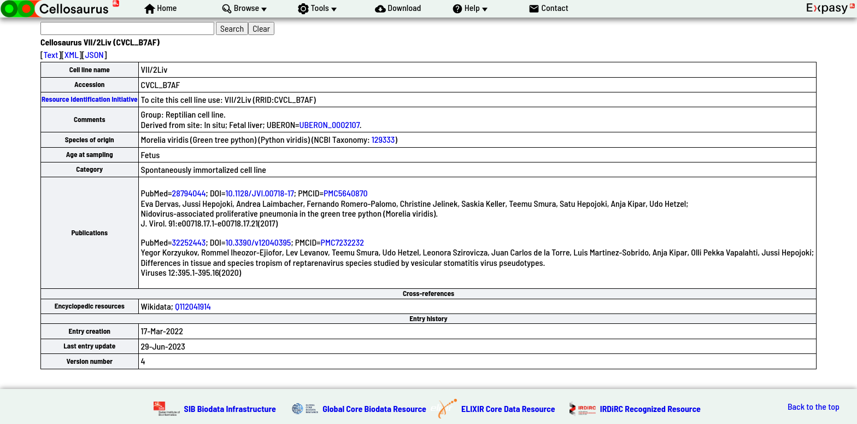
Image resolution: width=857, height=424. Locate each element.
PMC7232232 (342, 242)
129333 (383, 139)
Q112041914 (193, 306)
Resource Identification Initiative (90, 99)
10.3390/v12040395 (258, 242)
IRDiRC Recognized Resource (650, 408)
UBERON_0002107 (330, 124)
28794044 (189, 193)
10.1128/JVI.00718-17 (260, 193)
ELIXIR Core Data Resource (508, 408)
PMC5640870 (346, 193)
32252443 (189, 242)
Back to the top (814, 406)
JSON (94, 54)
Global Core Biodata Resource (374, 408)
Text (51, 54)
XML (71, 54)
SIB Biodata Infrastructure (230, 408)
